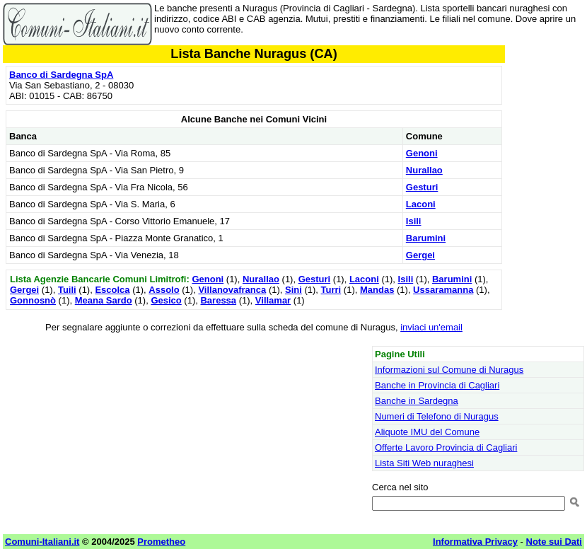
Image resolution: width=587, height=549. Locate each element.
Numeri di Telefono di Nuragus (437, 416)
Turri (331, 289)
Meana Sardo (103, 300)
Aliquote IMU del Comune (427, 432)
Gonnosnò (33, 300)
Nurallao (424, 170)
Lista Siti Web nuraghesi (424, 463)
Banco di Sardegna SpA (61, 74)
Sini (293, 289)
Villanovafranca (232, 289)
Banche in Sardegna (416, 400)
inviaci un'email (431, 327)
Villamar (273, 300)
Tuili (67, 289)
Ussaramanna (443, 289)
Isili (414, 221)
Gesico (166, 300)
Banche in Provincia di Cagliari (437, 385)
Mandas (377, 289)
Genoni (422, 153)
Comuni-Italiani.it (42, 541)
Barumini (426, 238)
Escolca (112, 289)
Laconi (421, 204)
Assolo (164, 289)
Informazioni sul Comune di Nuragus (449, 369)
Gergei (420, 255)
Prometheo (161, 541)
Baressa (218, 300)
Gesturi (422, 187)
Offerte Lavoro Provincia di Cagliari (446, 447)
